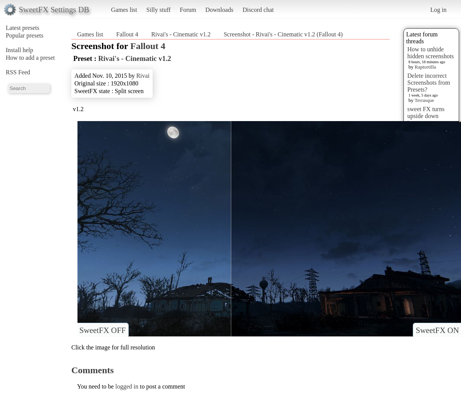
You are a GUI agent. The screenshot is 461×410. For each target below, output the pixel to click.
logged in (126, 386)
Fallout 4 (127, 34)
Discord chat (257, 10)
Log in (438, 10)
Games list (124, 10)
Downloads (219, 10)
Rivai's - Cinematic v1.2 (181, 34)
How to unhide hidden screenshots (430, 52)
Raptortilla (425, 67)
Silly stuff (159, 10)
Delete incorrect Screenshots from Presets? (428, 82)
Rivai (143, 75)
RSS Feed (18, 72)
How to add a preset (30, 57)
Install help (19, 50)
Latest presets (23, 28)
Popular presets (24, 35)
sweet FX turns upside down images (426, 116)
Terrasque (424, 100)
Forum (188, 10)
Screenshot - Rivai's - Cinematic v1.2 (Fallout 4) (283, 34)
